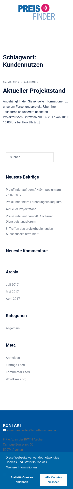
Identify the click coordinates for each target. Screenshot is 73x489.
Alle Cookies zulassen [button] (53, 480)
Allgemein (31, 82)
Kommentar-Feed (18, 372)
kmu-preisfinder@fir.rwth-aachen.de (31, 430)
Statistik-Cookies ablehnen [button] (22, 480)
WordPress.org (16, 379)
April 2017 (13, 299)
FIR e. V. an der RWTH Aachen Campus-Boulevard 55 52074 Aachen (23, 445)
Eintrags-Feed (15, 365)
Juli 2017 (12, 284)
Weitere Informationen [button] (21, 467)
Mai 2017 (12, 292)
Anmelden (13, 358)
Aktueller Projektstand (34, 90)
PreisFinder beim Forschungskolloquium (34, 202)
